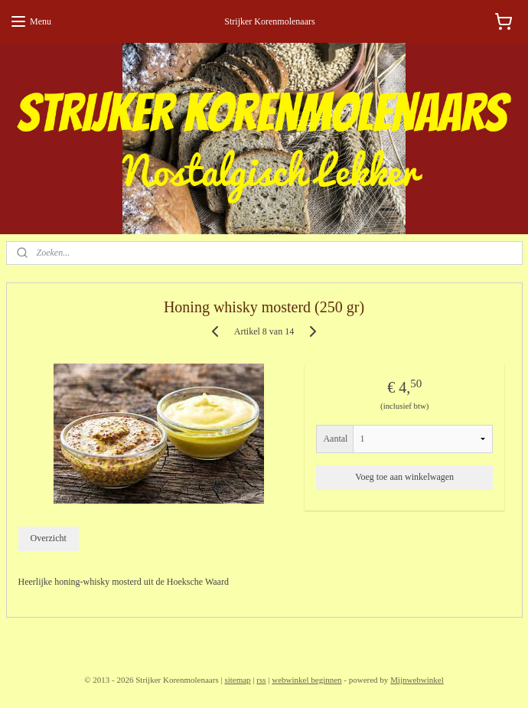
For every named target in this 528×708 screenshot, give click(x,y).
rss (261, 679)
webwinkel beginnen (306, 679)
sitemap (237, 679)
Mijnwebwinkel (417, 679)
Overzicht (48, 538)
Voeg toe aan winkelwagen (404, 476)
